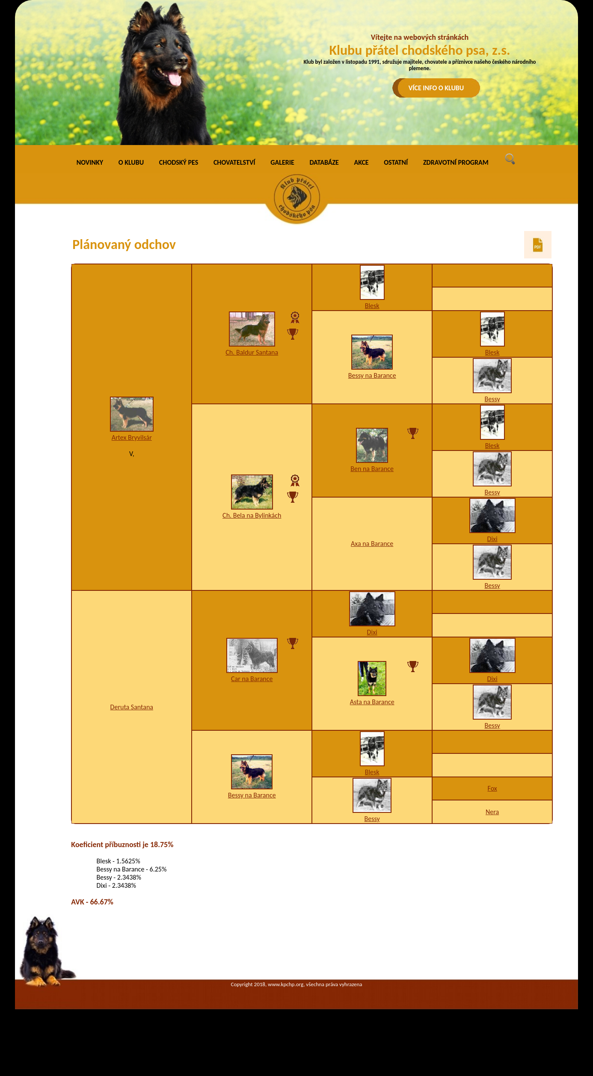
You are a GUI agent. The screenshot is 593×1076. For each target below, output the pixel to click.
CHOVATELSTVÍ (234, 162)
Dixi (492, 539)
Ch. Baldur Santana (251, 352)
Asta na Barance (372, 702)
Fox (492, 788)
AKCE (361, 162)
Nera (492, 812)
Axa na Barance (372, 543)
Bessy (492, 399)
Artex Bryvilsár (132, 437)
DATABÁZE (323, 162)
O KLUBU (131, 162)
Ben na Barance (372, 469)
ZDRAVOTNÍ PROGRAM (456, 162)
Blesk (372, 306)
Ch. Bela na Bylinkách (251, 515)
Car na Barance (252, 679)
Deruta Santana (131, 707)
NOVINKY (90, 162)
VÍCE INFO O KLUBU (436, 88)
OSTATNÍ (396, 162)
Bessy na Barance (372, 375)
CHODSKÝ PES (178, 162)
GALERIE (282, 162)
